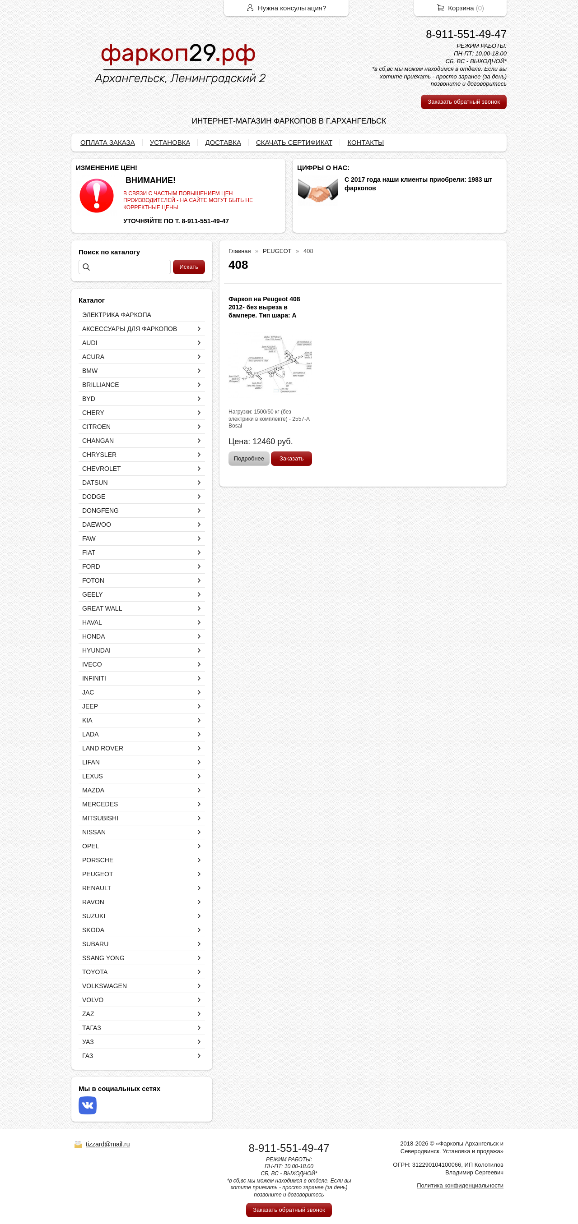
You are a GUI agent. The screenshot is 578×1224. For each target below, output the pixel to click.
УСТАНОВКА (170, 142)
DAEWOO (96, 524)
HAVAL (92, 622)
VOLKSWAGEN (104, 985)
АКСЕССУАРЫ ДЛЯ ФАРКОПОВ (129, 328)
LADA (90, 734)
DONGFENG (100, 510)
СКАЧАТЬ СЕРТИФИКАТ (294, 142)
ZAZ (88, 1013)
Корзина (461, 8)
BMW (90, 370)
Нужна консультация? (292, 8)
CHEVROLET (101, 468)
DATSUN (95, 482)
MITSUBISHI (100, 818)
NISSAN (94, 832)
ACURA (93, 356)
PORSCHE (97, 860)
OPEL (90, 846)
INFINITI (94, 678)
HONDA (93, 636)
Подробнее (249, 458)
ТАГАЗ (91, 1027)
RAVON (93, 902)
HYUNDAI (96, 650)
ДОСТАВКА (223, 142)
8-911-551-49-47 (466, 34)
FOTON (93, 580)
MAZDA (93, 790)
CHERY (93, 412)
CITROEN (96, 426)
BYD (88, 398)
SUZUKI (93, 916)
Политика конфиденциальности (460, 1185)
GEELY (92, 594)
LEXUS (92, 776)
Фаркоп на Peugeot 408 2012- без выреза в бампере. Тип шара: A (264, 307)
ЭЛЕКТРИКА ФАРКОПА (116, 314)
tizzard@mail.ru (108, 1144)
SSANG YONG (103, 958)
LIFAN (91, 762)
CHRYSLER (99, 454)
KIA (87, 720)
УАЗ (88, 1041)
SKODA (93, 930)
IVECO (92, 664)
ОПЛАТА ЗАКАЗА (107, 142)
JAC (88, 692)
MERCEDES (100, 804)
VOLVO (92, 999)
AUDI (89, 342)
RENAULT (96, 888)
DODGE (93, 496)
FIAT (88, 552)
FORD (91, 566)
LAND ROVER (102, 748)
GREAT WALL (102, 608)
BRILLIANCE (100, 384)
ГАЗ (87, 1055)
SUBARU (95, 944)
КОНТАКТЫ (365, 142)
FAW (89, 538)
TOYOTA (94, 972)
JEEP (90, 706)
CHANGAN (98, 440)
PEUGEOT (97, 874)
